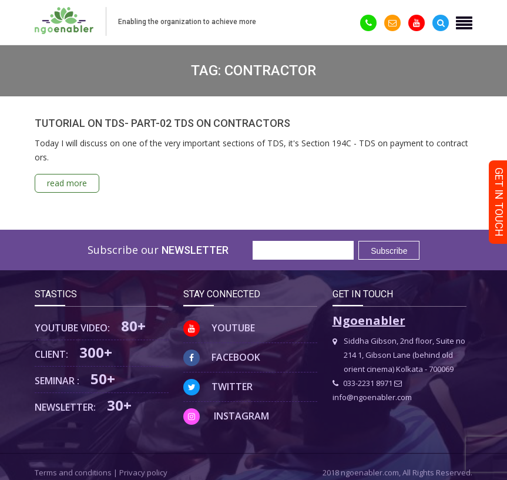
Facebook (221, 357)
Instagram (226, 415)
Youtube (219, 327)
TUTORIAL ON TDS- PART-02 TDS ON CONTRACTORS (162, 123)
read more (67, 183)
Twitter (218, 386)
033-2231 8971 (362, 383)
